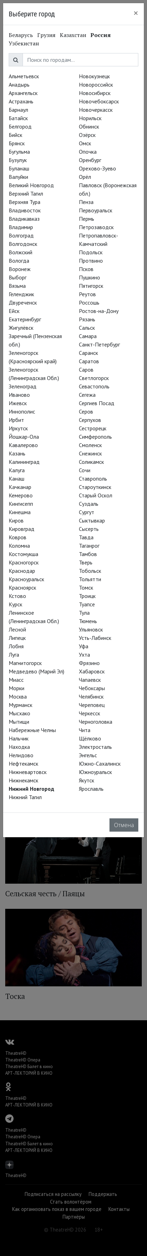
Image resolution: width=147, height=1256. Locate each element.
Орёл (85, 176)
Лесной (17, 629)
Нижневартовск (28, 771)
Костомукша (23, 553)
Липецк (17, 637)
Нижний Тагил (25, 797)
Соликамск (91, 461)
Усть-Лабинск (95, 637)
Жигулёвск (21, 327)
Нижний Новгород (31, 788)
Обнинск (89, 126)
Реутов (87, 294)
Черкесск (89, 713)
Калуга (17, 470)
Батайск (18, 118)
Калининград (24, 461)
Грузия (46, 35)
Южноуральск (95, 771)
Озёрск (87, 134)
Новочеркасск (96, 109)
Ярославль (91, 788)
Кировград (21, 528)
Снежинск (90, 453)
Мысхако (19, 713)
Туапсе (87, 604)
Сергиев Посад (96, 403)
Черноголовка (95, 721)
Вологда (19, 260)
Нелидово (21, 755)
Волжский (20, 252)
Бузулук (18, 159)
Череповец (92, 704)
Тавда (86, 537)
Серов (86, 411)
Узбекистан (24, 43)
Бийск (15, 134)
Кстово (17, 595)
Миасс (16, 679)
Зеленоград (22, 386)
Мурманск (20, 704)
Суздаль (88, 503)
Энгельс (88, 755)
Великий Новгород (31, 185)
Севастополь (94, 386)
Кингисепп (21, 503)
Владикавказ (24, 218)
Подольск (91, 252)
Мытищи (19, 721)
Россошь (89, 302)
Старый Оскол (95, 495)
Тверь (85, 562)
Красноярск (22, 587)
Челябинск (91, 696)
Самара (88, 336)
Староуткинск (95, 486)
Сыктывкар (92, 520)
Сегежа (87, 394)
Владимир (21, 227)
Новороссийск (96, 84)
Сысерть (89, 528)
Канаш (16, 478)
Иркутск (18, 428)
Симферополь (95, 436)
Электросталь (95, 746)
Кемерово (21, 495)
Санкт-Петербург (99, 344)
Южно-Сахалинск (100, 763)
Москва (18, 696)
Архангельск (23, 92)
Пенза (86, 201)
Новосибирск (95, 92)
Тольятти (90, 579)
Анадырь (19, 84)
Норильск (90, 118)
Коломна (19, 545)
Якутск (86, 780)
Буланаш (19, 168)
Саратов (89, 361)
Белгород (20, 126)
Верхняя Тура (24, 201)
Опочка (88, 151)
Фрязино (89, 662)
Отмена (124, 825)
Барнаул (18, 109)
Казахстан (73, 35)
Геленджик (21, 294)
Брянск (17, 143)
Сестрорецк (92, 428)
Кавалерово (23, 444)
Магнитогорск (25, 662)
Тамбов (88, 553)
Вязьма (17, 285)
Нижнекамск (23, 780)
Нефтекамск (23, 763)
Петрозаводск (96, 227)
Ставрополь (93, 478)
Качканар (20, 486)
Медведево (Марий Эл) (36, 671)
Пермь (86, 218)
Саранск (88, 352)
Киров (16, 520)
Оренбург (90, 159)
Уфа (83, 646)
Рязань (87, 319)
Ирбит (16, 419)
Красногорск (24, 562)
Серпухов (90, 419)
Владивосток (25, 210)
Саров (86, 369)
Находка (19, 746)
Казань (17, 453)
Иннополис (22, 411)
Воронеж (20, 268)
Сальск (87, 327)
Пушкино (89, 277)
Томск (86, 587)
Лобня (16, 646)
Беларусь (21, 35)
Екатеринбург (25, 319)
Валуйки (18, 176)
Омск (85, 143)
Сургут (86, 512)
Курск (15, 604)
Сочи (84, 470)
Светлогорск (94, 377)
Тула (84, 612)
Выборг (17, 277)
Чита (84, 729)
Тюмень (88, 621)
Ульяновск (91, 629)
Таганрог (89, 545)
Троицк (87, 595)
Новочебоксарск (99, 101)
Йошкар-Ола (24, 436)
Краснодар (22, 570)
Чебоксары (92, 688)
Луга (14, 654)
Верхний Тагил (26, 193)
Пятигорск (91, 285)
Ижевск (18, 403)
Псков (86, 268)
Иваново (19, 394)
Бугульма (19, 151)
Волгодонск (23, 243)
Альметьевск (24, 76)
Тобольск (90, 570)
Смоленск (90, 444)
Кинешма (20, 512)
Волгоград (21, 235)
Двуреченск (23, 302)
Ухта (84, 654)
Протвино (91, 260)
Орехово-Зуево (97, 168)
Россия (100, 35)
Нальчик (18, 738)
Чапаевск (90, 679)
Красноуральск (26, 579)
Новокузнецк (94, 76)
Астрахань (21, 101)
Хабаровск (92, 671)
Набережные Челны (32, 729)
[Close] (136, 13)
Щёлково (90, 738)
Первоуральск (95, 210)
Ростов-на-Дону (99, 310)
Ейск (14, 310)
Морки (16, 688)
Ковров (17, 537)
